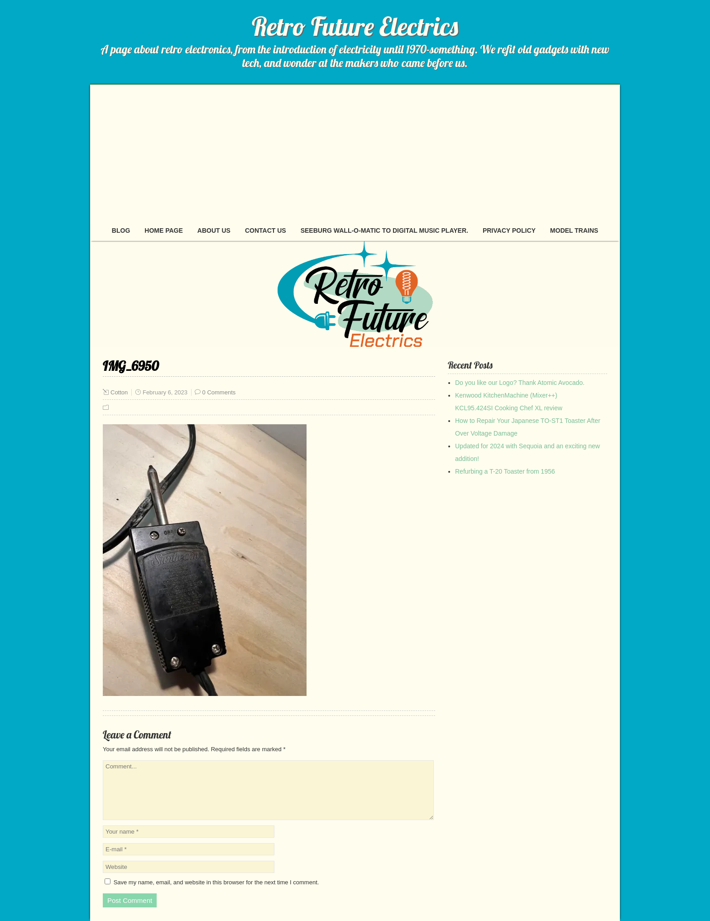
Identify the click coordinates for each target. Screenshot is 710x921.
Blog (121, 230)
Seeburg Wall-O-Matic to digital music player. (384, 230)
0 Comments (219, 392)
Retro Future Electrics (355, 26)
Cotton (119, 392)
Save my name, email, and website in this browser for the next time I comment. (216, 882)
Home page (163, 230)
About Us (213, 230)
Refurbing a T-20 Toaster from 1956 (505, 471)
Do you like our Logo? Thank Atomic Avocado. (520, 382)
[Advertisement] (355, 152)
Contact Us (265, 230)
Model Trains (574, 230)
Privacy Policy (509, 230)
